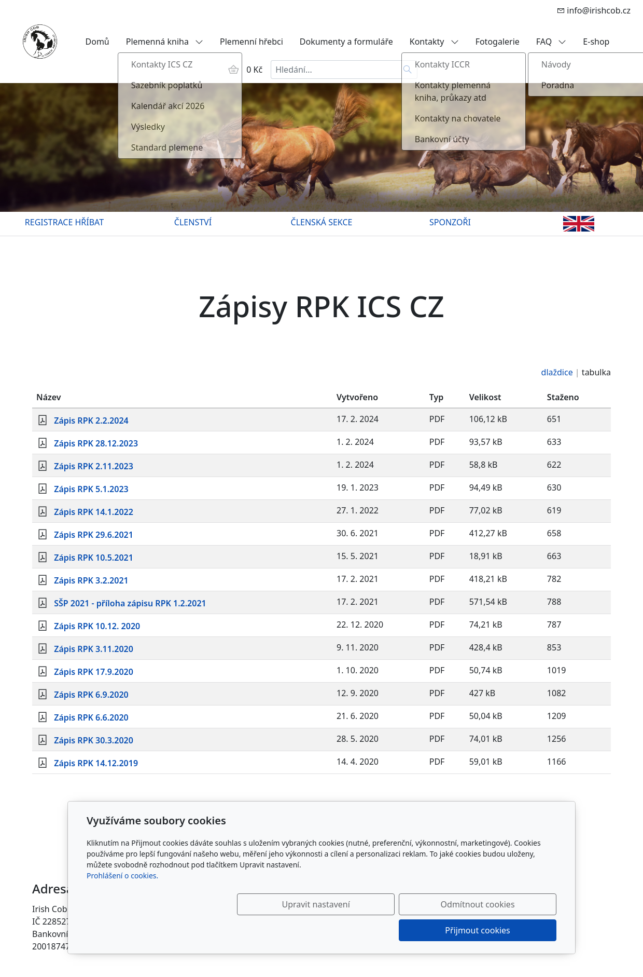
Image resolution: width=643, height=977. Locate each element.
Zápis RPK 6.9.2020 (91, 694)
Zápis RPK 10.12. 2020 (97, 626)
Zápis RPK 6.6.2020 (91, 717)
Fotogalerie (498, 41)
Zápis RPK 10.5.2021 (93, 557)
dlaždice (557, 372)
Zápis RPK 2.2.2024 (91, 420)
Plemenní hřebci (251, 41)
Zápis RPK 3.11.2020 (93, 649)
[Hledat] (407, 69)
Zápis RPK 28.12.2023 (96, 443)
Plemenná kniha (164, 41)
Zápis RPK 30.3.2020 (93, 740)
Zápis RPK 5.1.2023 (91, 489)
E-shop (596, 41)
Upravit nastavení (299, 930)
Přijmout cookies (506, 930)
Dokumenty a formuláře (346, 41)
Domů (97, 41)
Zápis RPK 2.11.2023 (93, 466)
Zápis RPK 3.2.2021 (91, 580)
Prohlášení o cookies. (122, 901)
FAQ (551, 41)
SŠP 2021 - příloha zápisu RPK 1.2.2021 (130, 603)
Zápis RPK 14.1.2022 (93, 512)
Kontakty (434, 41)
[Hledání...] (334, 69)
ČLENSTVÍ (193, 222)
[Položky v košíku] (233, 69)
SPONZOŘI (450, 222)
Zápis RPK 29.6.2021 (93, 534)
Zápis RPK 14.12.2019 (96, 763)
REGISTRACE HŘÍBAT (64, 222)
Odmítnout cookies (403, 930)
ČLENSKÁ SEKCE (322, 222)
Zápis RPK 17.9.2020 (93, 671)
